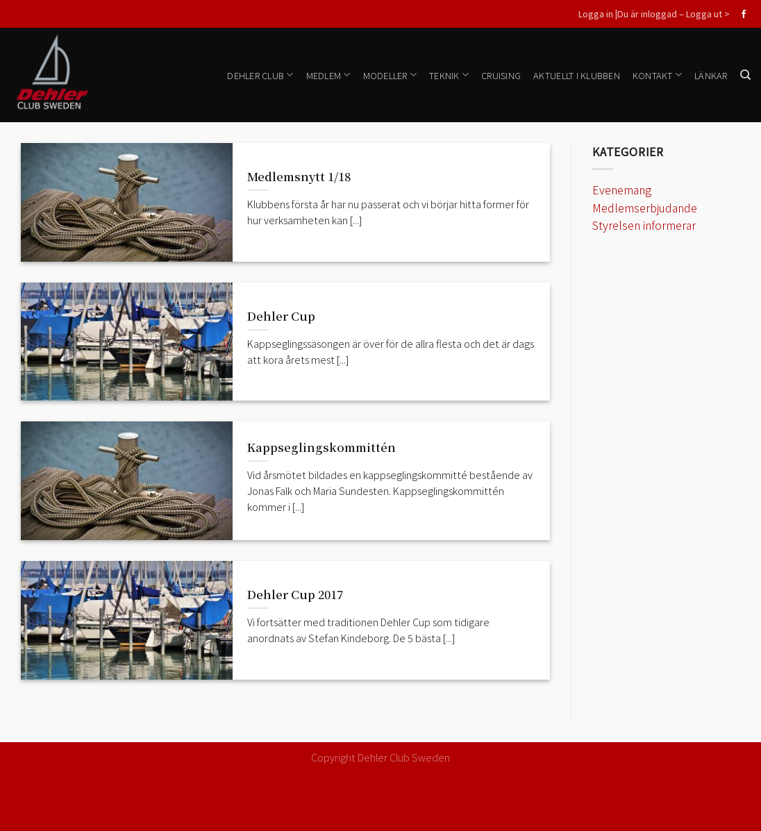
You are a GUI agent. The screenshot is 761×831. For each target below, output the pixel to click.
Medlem (328, 74)
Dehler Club (260, 74)
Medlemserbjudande (644, 207)
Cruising (501, 75)
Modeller (390, 74)
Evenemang (621, 189)
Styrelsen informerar (644, 225)
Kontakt (657, 74)
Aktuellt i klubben (576, 75)
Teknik (449, 74)
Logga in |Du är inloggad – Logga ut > (654, 13)
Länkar (711, 75)
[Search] (745, 75)
